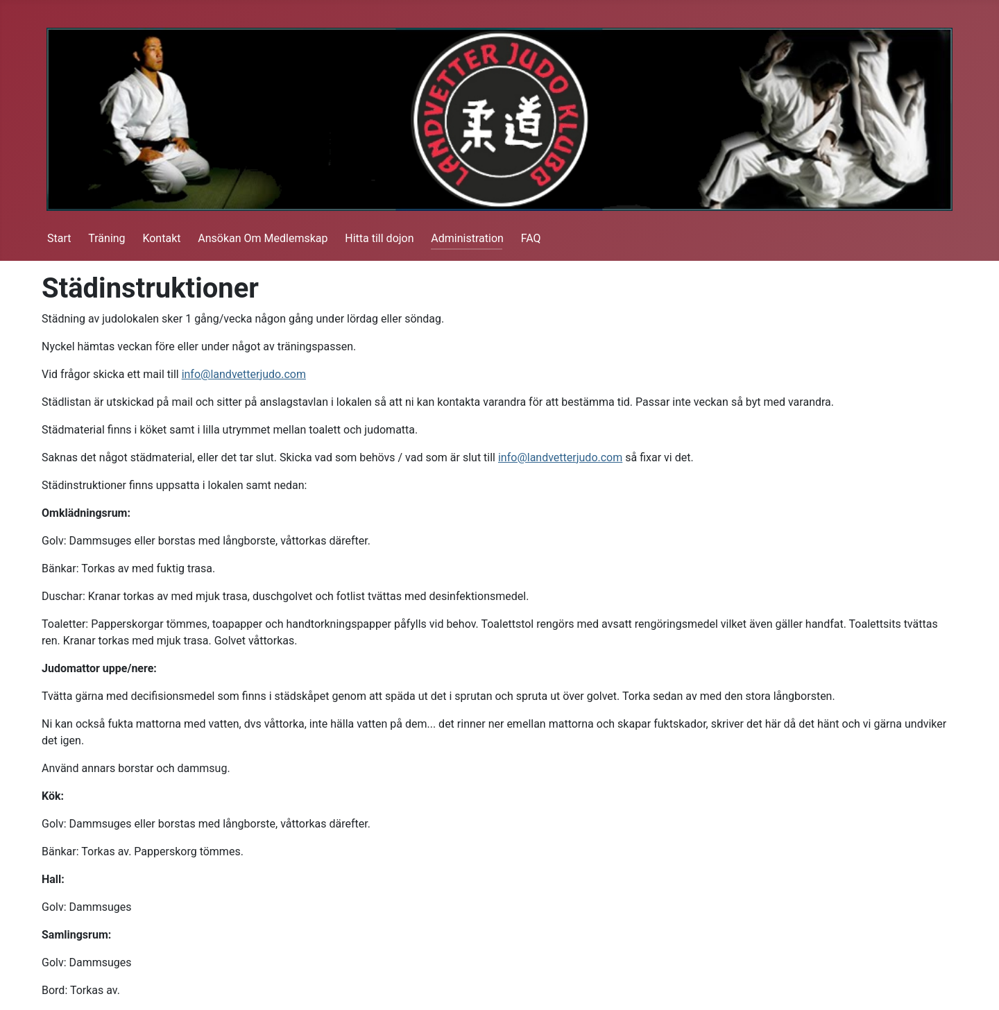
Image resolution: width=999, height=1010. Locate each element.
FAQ (531, 238)
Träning (106, 238)
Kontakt (161, 238)
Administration (467, 238)
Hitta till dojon (379, 238)
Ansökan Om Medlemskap (262, 238)
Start (59, 238)
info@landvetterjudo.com (244, 374)
